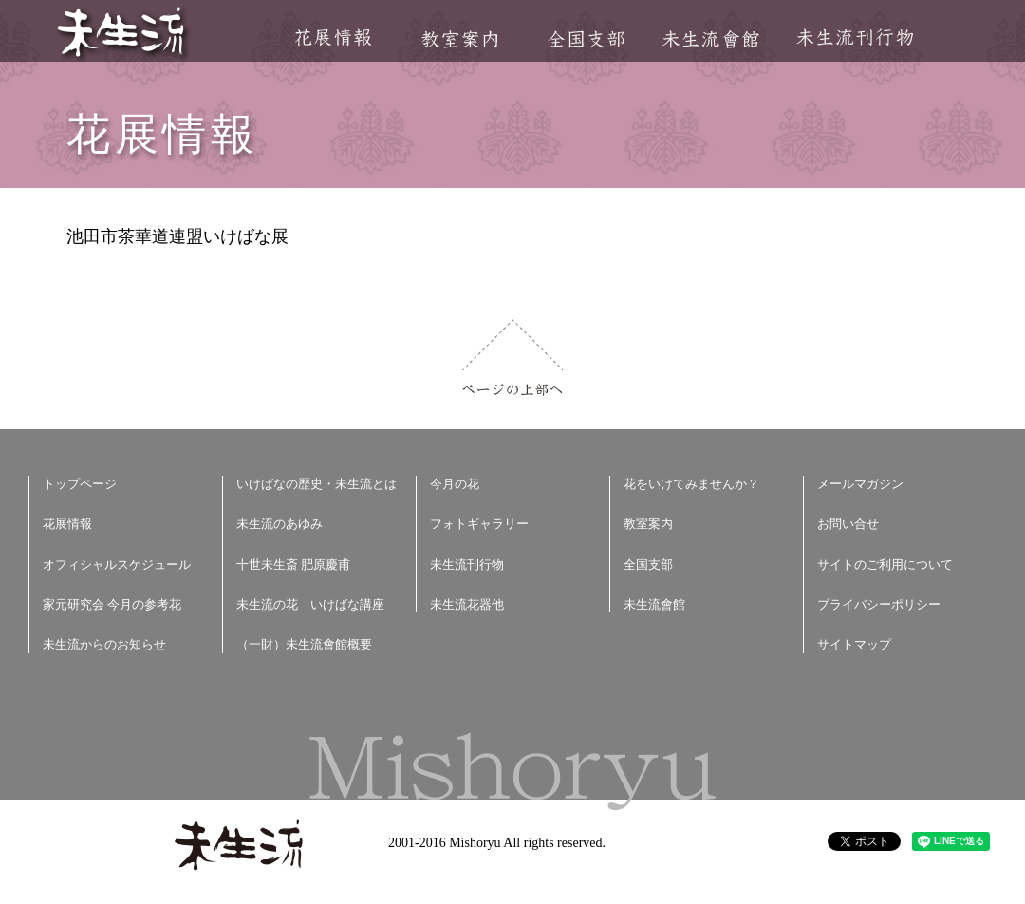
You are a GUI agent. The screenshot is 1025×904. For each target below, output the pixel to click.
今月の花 (454, 484)
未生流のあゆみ (279, 524)
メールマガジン (860, 484)
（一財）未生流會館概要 (304, 644)
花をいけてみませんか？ (691, 484)
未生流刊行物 (855, 37)
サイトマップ (854, 644)
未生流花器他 (467, 604)
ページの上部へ (513, 357)
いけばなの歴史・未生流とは (316, 484)
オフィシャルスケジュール (117, 564)
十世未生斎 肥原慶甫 (293, 564)
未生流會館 (710, 39)
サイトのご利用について (885, 564)
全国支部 (585, 39)
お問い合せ (848, 524)
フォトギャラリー (479, 524)
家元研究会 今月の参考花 (112, 604)
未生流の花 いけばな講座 (310, 604)
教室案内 (459, 39)
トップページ (80, 484)
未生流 (122, 34)
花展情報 (333, 37)
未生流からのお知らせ (104, 644)
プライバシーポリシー (879, 604)
